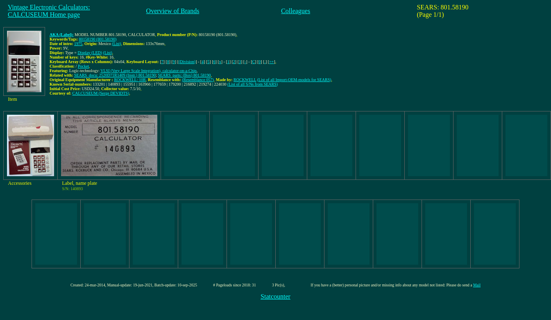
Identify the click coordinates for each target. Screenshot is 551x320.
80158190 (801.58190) (98, 39)
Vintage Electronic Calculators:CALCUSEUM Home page (49, 11)
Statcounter (275, 296)
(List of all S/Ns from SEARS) (252, 84)
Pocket (83, 66)
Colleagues (295, 10)
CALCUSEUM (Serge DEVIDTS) (101, 93)
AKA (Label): (62, 34)
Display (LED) (89, 52)
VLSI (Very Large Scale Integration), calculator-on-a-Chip (148, 70)
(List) (116, 43)
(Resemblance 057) (197, 79)
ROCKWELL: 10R (130, 79)
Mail (477, 285)
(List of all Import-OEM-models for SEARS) (294, 79)
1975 (78, 43)
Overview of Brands (173, 10)
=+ (271, 61)
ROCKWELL (245, 79)
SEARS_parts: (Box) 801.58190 (184, 75)
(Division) (187, 61)
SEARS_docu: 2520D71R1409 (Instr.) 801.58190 (115, 75)
